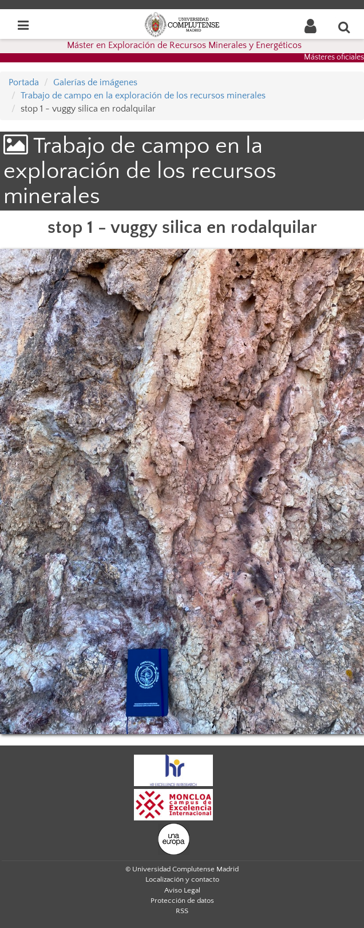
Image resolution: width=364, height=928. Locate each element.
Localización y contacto (182, 879)
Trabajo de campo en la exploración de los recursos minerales (143, 95)
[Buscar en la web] (344, 27)
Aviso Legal (182, 890)
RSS (182, 911)
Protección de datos (182, 901)
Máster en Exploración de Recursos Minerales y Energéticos (184, 45)
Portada (24, 82)
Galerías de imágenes (95, 82)
